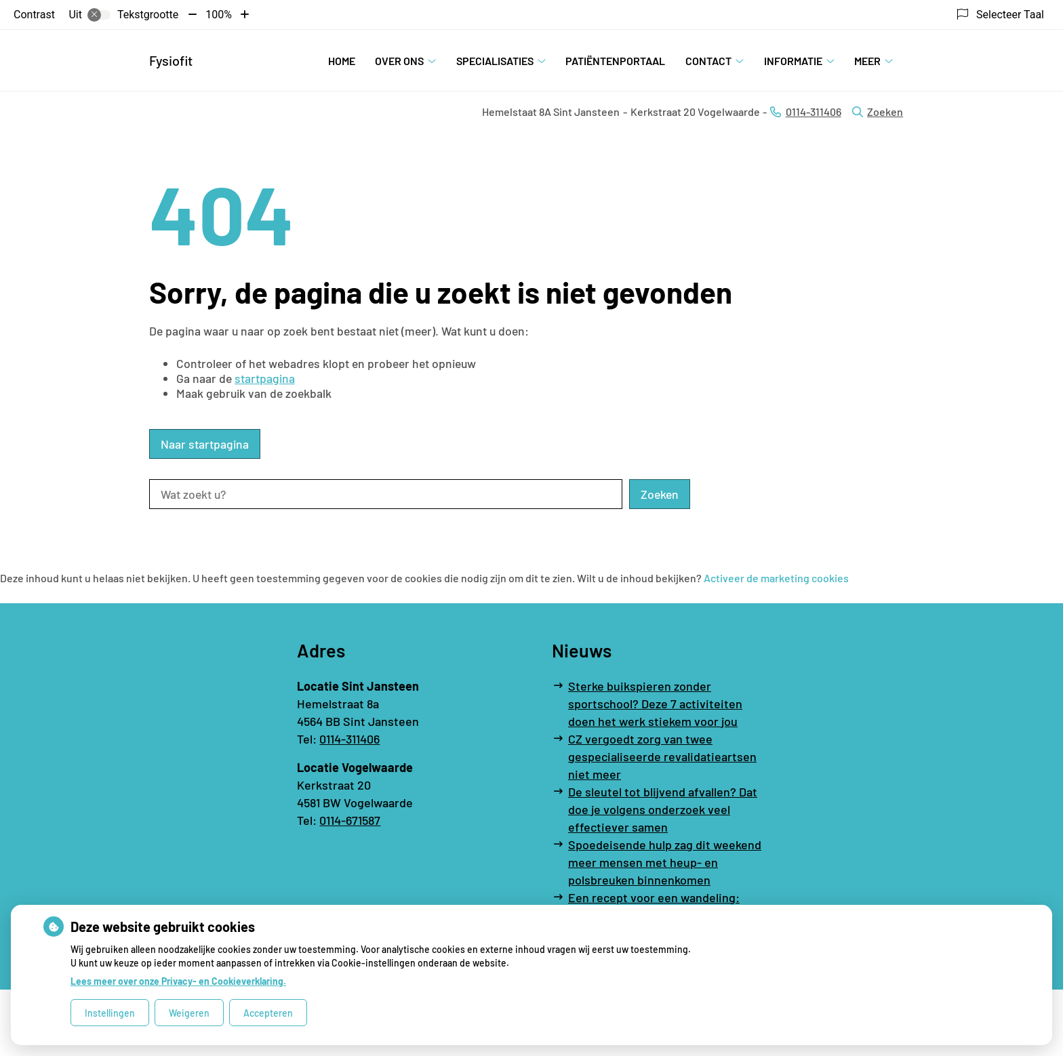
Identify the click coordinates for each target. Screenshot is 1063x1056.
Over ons (399, 60)
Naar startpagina (205, 443)
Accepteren (268, 1013)
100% (218, 14)
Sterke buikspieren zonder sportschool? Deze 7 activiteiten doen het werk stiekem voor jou (655, 703)
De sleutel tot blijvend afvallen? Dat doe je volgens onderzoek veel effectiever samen (662, 809)
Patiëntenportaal (615, 60)
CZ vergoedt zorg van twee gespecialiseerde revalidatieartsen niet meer (662, 756)
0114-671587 (349, 820)
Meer (867, 60)
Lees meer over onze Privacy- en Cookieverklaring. (178, 981)
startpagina (265, 378)
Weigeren (189, 1013)
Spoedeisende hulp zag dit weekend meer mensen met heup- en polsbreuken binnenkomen (664, 862)
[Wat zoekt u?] (385, 494)
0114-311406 (349, 738)
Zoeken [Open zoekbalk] (877, 111)
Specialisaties (495, 60)
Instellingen (110, 1013)
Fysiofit (171, 60)
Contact (708, 60)
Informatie (793, 60)
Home (341, 60)
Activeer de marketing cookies (776, 577)
